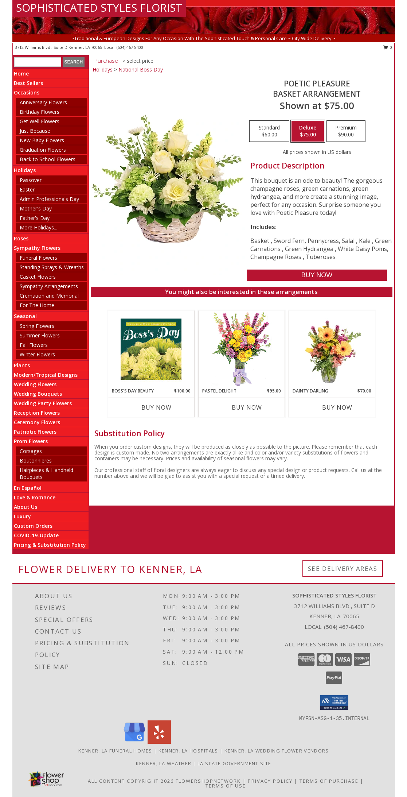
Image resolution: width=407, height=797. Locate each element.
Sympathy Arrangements (49, 286)
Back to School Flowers (47, 159)
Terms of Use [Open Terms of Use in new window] (226, 785)
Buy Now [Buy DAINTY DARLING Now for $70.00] (337, 407)
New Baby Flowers (42, 140)
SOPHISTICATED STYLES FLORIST (99, 7)
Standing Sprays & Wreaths (52, 267)
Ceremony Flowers (37, 422)
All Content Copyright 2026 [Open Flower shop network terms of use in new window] (131, 781)
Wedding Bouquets (38, 393)
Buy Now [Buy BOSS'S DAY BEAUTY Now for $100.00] (156, 407)
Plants (22, 365)
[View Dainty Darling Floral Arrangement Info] (331, 349)
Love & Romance (34, 497)
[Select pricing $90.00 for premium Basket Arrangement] (346, 131)
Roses (21, 238)
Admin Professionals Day (49, 199)
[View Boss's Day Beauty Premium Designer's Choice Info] (151, 349)
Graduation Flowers (43, 149)
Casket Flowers (38, 276)
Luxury (22, 516)
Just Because (35, 130)
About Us (25, 506)
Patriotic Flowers (35, 431)
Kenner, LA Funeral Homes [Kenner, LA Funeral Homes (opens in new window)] (115, 750)
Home (21, 73)
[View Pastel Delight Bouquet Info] (241, 349)
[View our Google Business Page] (134, 741)
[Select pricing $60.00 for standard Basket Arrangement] (269, 131)
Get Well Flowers (39, 121)
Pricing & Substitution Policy (50, 544)
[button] (334, 702)
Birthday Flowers (39, 111)
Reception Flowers (37, 412)
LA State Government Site (234, 763)
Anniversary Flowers (43, 102)
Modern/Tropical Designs (46, 374)
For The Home (37, 305)
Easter (27, 189)
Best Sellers (28, 83)
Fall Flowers (34, 344)
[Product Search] (37, 62)
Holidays (25, 170)
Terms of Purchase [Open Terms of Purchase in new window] (329, 781)
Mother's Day (36, 208)
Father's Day (35, 217)
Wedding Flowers (35, 384)
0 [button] (387, 47)
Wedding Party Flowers (43, 403)
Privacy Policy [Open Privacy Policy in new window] (270, 781)
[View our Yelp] (159, 741)
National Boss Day (140, 69)
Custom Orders (33, 525)
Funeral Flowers (38, 257)
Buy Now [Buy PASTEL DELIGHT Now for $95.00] (247, 407)
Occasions (26, 92)
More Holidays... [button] (38, 227)
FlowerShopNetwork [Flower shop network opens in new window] (208, 781)
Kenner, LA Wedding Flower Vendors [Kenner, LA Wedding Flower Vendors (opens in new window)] (276, 750)
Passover (31, 180)
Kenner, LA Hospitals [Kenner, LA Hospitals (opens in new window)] (188, 750)
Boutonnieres (36, 460)
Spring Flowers (37, 325)
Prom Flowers (31, 441)
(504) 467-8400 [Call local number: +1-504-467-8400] (130, 47)
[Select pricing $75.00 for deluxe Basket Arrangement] (307, 131)
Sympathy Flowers (37, 247)
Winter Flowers (37, 354)
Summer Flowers (40, 335)
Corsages (31, 451)
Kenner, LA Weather (163, 763)
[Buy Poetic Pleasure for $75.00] (317, 275)
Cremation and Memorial (49, 295)
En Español (28, 487)
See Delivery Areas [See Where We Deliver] (342, 568)
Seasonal (25, 316)
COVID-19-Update (36, 535)
